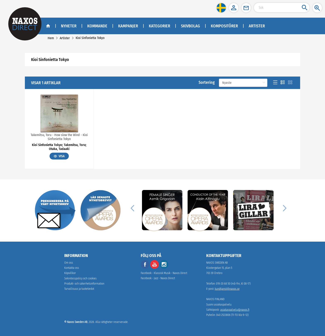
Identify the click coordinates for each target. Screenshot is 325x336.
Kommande (97, 25)
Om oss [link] (68, 262)
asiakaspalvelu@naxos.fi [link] (234, 310)
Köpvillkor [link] (70, 273)
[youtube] (155, 268)
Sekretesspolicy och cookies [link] (80, 278)
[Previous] (132, 208)
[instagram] (164, 268)
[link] (51, 38)
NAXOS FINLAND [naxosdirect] (215, 299)
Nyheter (68, 25)
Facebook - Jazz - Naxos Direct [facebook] (158, 278)
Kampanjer (128, 25)
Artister (257, 25)
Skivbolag (190, 25)
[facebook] (145, 268)
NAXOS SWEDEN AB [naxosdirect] (217, 262)
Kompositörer (224, 25)
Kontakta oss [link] (71, 268)
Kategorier (159, 25)
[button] (221, 7)
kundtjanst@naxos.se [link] (227, 289)
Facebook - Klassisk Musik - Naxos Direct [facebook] (164, 273)
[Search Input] (281, 7)
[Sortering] (243, 83)
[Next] (284, 208)
